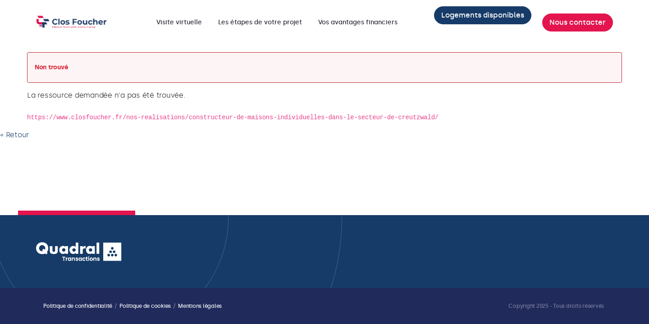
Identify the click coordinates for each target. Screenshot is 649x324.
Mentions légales (200, 306)
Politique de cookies (145, 306)
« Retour (14, 134)
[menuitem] (179, 22)
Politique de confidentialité (77, 306)
